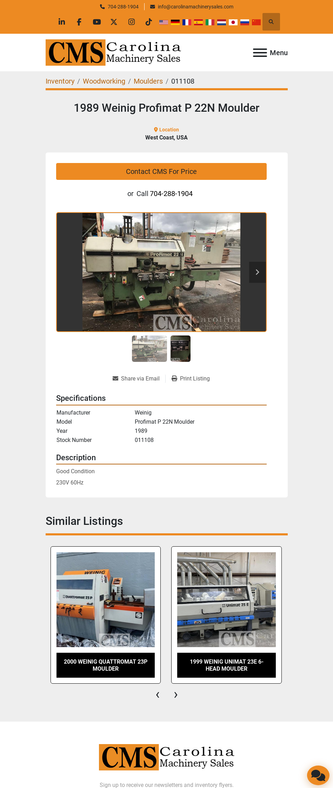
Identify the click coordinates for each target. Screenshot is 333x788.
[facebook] (78, 22)
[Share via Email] (139, 378)
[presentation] (157, 694)
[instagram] (132, 22)
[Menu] (260, 52)
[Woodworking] (104, 81)
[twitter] (114, 22)
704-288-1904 (123, 6)
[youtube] (96, 22)
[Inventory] (60, 81)
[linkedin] (60, 22)
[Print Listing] (190, 378)
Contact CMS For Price (161, 171)
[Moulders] (148, 81)
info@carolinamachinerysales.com (195, 6)
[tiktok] (150, 22)
